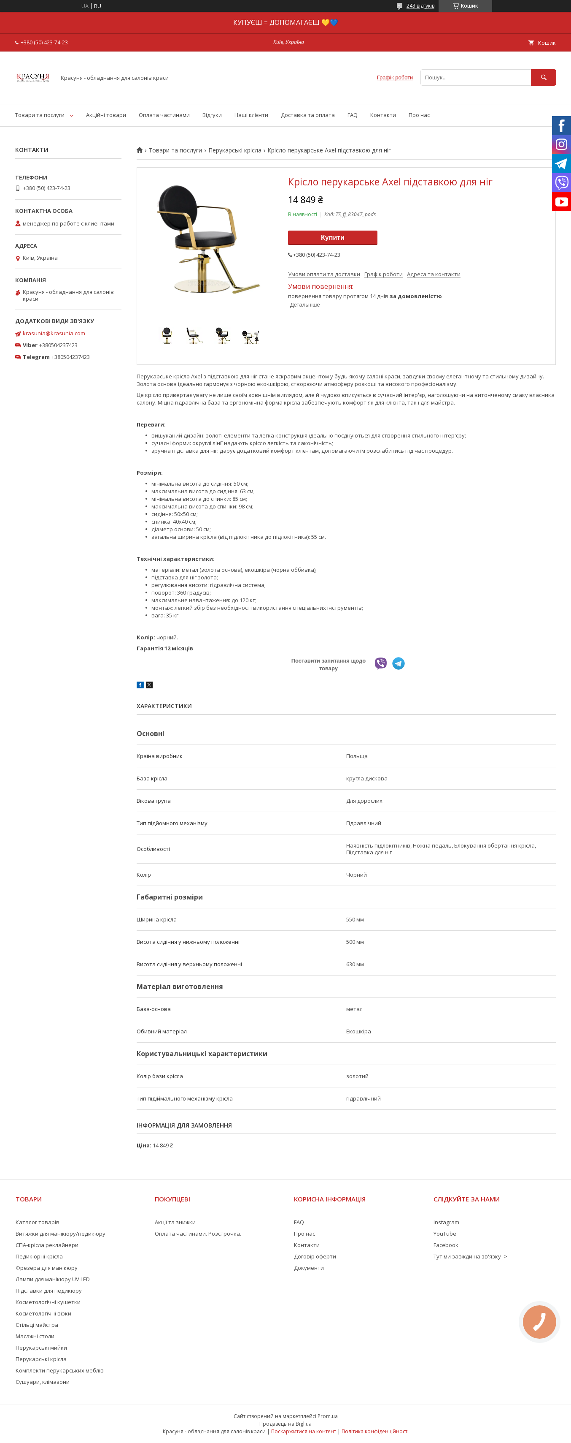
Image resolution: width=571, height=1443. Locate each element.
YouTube (445, 1233)
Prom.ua (328, 1416)
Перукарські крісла (234, 150)
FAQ (352, 115)
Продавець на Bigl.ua (285, 1423)
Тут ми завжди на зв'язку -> (470, 1256)
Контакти (383, 115)
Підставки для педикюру (49, 1290)
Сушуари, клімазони (43, 1382)
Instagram (446, 1222)
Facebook (446, 1245)
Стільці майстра (37, 1325)
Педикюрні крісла (39, 1256)
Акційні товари (106, 115)
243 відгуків (420, 5)
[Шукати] (543, 77)
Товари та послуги (40, 115)
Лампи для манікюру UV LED (53, 1279)
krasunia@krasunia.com (54, 333)
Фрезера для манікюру (47, 1268)
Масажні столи (35, 1336)
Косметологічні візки (43, 1313)
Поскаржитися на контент (303, 1431)
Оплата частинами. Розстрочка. (198, 1233)
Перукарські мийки (41, 1347)
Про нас (419, 115)
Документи (309, 1268)
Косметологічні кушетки (48, 1302)
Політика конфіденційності (375, 1431)
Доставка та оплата (308, 115)
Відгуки (212, 115)
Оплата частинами (164, 115)
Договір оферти (315, 1256)
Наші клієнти (251, 115)
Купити (333, 237)
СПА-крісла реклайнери (47, 1245)
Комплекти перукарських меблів (60, 1370)
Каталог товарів (37, 1222)
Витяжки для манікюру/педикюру (60, 1233)
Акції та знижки (175, 1222)
